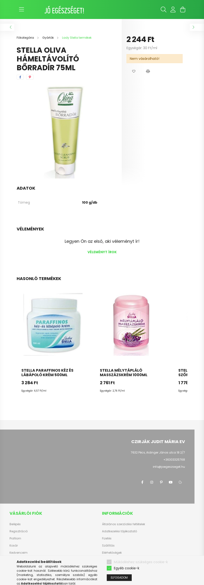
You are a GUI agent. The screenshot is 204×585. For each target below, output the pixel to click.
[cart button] (182, 9)
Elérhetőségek (112, 552)
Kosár (14, 545)
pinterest (161, 482)
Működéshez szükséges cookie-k (141, 574)
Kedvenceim (19, 552)
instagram (151, 482)
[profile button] (173, 9)
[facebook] (20, 77)
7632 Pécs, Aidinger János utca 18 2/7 (158, 452)
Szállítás (108, 545)
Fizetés (107, 538)
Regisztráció (19, 531)
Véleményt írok (102, 252)
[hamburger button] (21, 9)
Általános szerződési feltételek (123, 524)
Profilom (15, 538)
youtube (170, 482)
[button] (133, 71)
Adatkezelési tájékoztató (119, 531)
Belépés (15, 524)
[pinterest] (30, 77)
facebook (142, 482)
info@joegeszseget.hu (169, 467)
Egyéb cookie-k (126, 580)
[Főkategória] (26, 38)
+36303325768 (174, 460)
